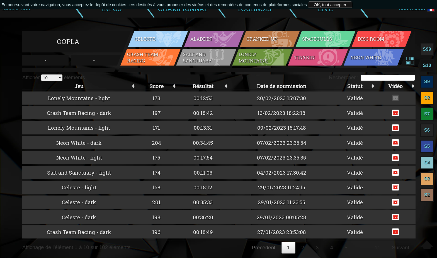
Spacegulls (317, 39)
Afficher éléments (53, 77)
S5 (427, 146)
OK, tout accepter (330, 4)
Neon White (365, 57)
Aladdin (201, 39)
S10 (427, 65)
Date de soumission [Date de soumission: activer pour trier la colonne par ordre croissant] (281, 86)
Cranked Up (261, 39)
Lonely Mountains (253, 57)
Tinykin (304, 57)
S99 (427, 49)
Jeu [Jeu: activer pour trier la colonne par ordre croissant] (79, 86)
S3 (427, 178)
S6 (427, 130)
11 (377, 247)
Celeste (145, 39)
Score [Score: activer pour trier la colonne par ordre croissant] (156, 86)
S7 (427, 114)
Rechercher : (372, 77)
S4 (427, 162)
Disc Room (371, 39)
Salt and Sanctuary (197, 57)
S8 (427, 97)
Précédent (263, 247)
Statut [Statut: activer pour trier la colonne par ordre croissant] (355, 86)
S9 (427, 81)
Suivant (400, 247)
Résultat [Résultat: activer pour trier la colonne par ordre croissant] (203, 86)
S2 (427, 194)
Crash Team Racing (142, 57)
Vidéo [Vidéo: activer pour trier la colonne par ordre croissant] (395, 86)
